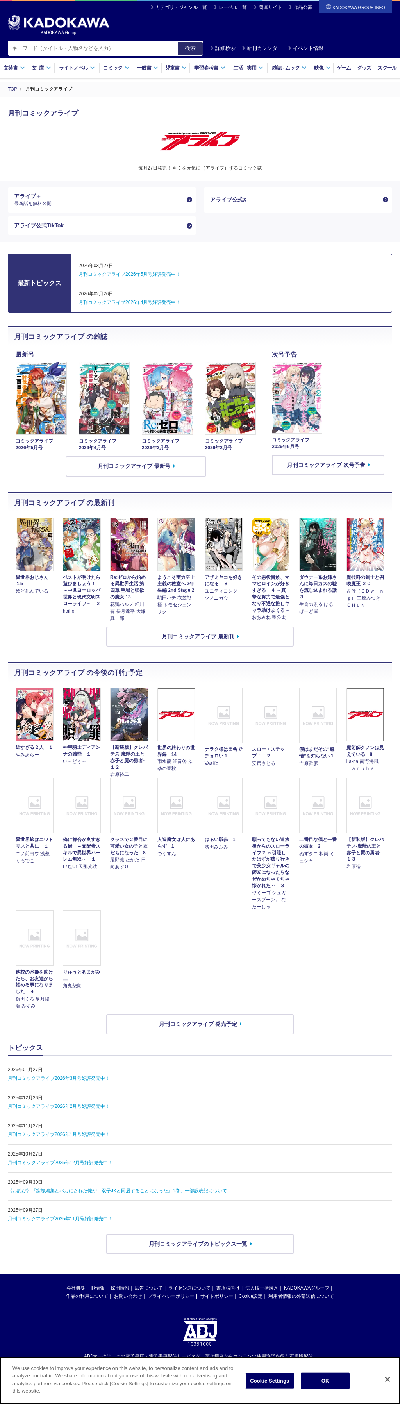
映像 (322, 68)
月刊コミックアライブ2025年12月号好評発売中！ (60, 1163)
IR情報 (98, 1288)
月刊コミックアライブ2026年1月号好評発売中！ (59, 1135)
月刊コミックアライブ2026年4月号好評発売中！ (129, 302)
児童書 (176, 68)
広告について (149, 1288)
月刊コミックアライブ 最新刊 (198, 637)
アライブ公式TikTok (39, 226)
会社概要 (75, 1288)
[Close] (387, 1379)
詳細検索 (223, 48)
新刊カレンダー (261, 48)
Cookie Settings (269, 1381)
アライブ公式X (228, 199)
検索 (190, 48)
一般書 (147, 68)
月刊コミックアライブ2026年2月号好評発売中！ (59, 1106)
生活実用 (248, 68)
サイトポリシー (216, 1296)
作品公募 (303, 7)
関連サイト (270, 7)
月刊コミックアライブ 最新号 (134, 466)
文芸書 (14, 68)
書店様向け (228, 1288)
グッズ (364, 68)
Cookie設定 (250, 1296)
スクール (386, 68)
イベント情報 (305, 48)
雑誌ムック (289, 68)
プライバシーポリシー (171, 1296)
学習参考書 (209, 68)
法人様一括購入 (261, 1288)
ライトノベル (77, 68)
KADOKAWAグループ (306, 1288)
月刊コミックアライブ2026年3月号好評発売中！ (59, 1078)
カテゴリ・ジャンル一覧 (181, 7)
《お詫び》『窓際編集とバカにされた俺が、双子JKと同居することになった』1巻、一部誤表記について (117, 1191)
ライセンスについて (189, 1288)
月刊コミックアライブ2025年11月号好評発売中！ (60, 1219)
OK (325, 1381)
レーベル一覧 (233, 7)
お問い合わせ (128, 1296)
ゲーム (344, 68)
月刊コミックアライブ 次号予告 (326, 465)
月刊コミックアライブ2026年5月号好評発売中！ (129, 274)
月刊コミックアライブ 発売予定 (198, 1024)
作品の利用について (87, 1296)
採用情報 (120, 1288)
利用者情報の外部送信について (301, 1296)
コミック (116, 68)
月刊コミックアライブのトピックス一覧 (198, 1244)
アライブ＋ (99, 199)
